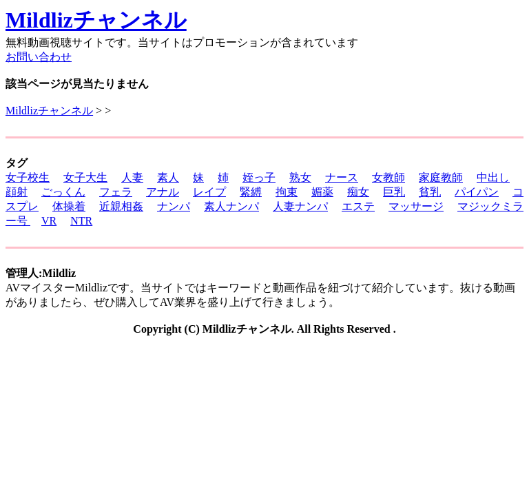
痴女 (358, 192)
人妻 (132, 177)
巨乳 (394, 192)
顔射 (17, 192)
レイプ (209, 192)
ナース (341, 177)
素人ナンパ (231, 206)
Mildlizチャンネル (96, 20)
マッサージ (416, 206)
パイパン (477, 192)
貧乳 (430, 192)
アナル (162, 192)
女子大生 (85, 177)
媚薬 (322, 192)
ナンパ (173, 206)
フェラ (115, 192)
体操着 (68, 206)
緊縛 (251, 192)
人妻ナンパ (300, 206)
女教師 (388, 177)
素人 (168, 177)
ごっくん (63, 192)
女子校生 (28, 177)
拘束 (287, 192)
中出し (493, 177)
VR (48, 221)
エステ (358, 206)
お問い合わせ (39, 57)
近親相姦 (121, 206)
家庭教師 (441, 177)
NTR (81, 221)
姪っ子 (259, 177)
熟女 (300, 177)
